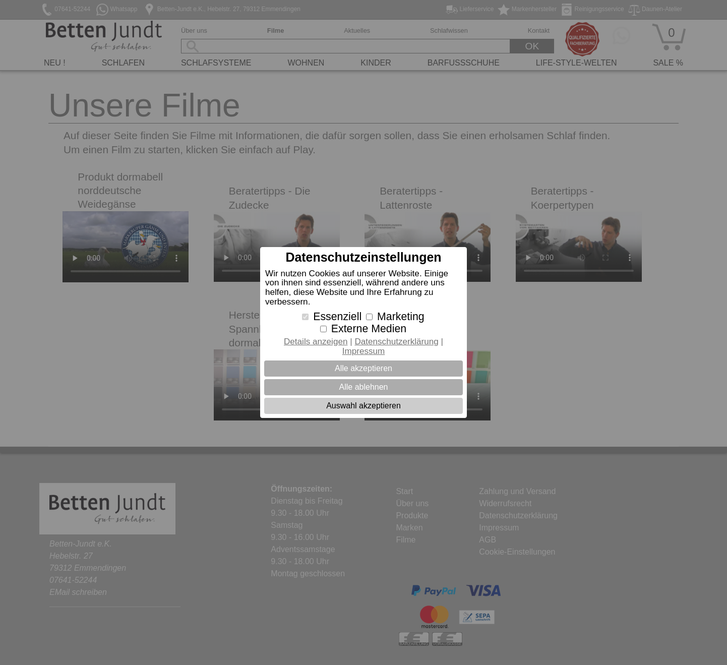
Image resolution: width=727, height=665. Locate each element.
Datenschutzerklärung (396, 341)
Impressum (363, 351)
